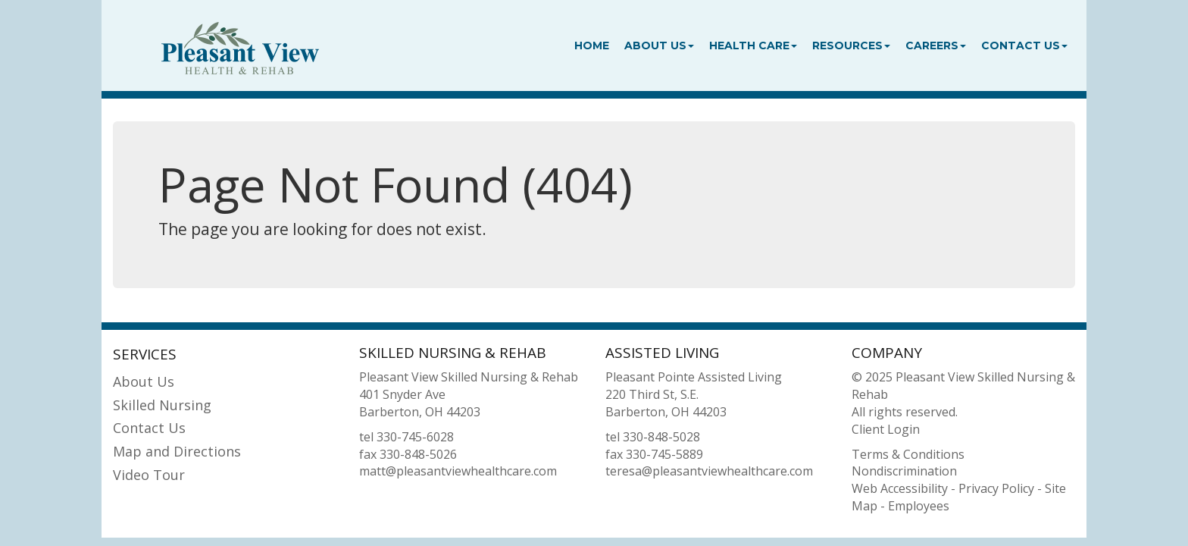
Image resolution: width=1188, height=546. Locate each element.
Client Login (886, 429)
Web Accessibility (900, 488)
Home (591, 45)
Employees (918, 505)
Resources (851, 45)
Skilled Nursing (162, 405)
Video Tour (149, 475)
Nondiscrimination (904, 471)
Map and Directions (177, 451)
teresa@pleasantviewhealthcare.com (709, 471)
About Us (659, 45)
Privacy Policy (996, 488)
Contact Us (1024, 45)
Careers (935, 45)
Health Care (753, 45)
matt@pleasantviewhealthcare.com (458, 471)
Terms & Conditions (908, 454)
